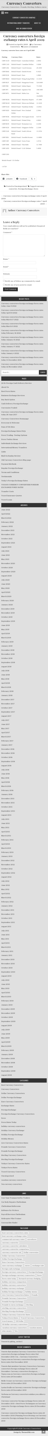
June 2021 (5, 555)
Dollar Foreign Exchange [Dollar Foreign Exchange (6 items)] (12, 1259)
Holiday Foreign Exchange (12, 1135)
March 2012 (6, 898)
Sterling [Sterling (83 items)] (29, 1305)
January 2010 (7, 1005)
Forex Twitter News (9, 439)
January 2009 (7, 1054)
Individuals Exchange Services (13, 443)
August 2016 (6, 766)
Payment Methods (8, 464)
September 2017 (8, 712)
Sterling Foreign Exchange (12, 1159)
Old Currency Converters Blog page (16, 460)
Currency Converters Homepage (24, 17)
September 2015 (8, 811)
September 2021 (8, 543)
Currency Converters (24, 3)
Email (6, 267)
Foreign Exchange (25, 189)
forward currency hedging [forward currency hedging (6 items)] (30, 1279)
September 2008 (8, 1071)
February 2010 (7, 1001)
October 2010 (7, 968)
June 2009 (5, 1034)
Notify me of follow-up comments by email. (22, 281)
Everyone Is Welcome (10, 423)
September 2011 (8, 922)
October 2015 (6, 807)
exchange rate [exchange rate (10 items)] (38, 1266)
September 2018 (8, 662)
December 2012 (7, 860)
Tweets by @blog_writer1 (11, 1342)
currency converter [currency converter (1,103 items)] (10, 1243)
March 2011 (6, 947)
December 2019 (7, 609)
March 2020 (6, 596)
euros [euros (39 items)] (27, 1266)
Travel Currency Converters (13, 1172)
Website (6, 274)
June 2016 (5, 774)
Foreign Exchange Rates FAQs (13, 431)
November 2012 (8, 865)
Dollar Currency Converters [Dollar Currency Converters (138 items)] (13, 1256)
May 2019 (5, 629)
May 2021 (5, 559)
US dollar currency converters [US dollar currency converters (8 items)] (15, 1324)
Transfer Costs (7, 491)
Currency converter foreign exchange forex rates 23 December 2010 (23, 1406)
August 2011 (6, 926)
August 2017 (6, 716)
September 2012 (8, 873)
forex (36, 189)
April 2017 (5, 732)
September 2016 (8, 761)
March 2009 (6, 1046)
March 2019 (6, 638)
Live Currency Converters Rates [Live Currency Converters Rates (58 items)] (15, 1295)
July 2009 (5, 1030)
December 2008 (8, 1058)
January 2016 (6, 794)
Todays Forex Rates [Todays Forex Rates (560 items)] (10, 1318)
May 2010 (5, 988)
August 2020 (6, 576)
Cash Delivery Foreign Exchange (14, 404)
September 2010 (8, 972)
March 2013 (6, 848)
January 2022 (7, 526)
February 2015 (7, 840)
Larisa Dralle (6, 1387)
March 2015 (6, 836)
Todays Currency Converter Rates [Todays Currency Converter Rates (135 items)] (16, 1315)
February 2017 (7, 741)
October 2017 (6, 708)
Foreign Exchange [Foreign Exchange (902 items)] (36, 1272)
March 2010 (6, 997)
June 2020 (5, 584)
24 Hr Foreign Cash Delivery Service (16, 383)
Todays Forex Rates (9, 1168)
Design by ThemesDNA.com (24, 1432)
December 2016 (7, 749)
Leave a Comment (30, 47)
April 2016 (5, 782)
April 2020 (5, 592)
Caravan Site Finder (9, 1223)
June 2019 (5, 625)
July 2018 (5, 671)
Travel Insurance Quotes (11, 496)
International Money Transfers (18, 23)
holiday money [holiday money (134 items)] (31, 1292)
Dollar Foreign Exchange (11, 1097)
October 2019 (6, 617)
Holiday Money (7, 1139)
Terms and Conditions (10, 472)
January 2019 (6, 646)
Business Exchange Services (13, 395)
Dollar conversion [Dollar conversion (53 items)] (31, 1252)
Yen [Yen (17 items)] (16, 1331)
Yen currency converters (11, 1184)
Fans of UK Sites (8, 427)
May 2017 (5, 728)
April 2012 (5, 894)
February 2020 (7, 600)
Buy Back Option (8, 400)
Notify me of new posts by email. (18, 285)
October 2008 (7, 1067)
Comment (7, 232)
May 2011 (5, 939)
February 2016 (7, 790)
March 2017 (6, 737)
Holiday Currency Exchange (12, 1130)
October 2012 (6, 869)
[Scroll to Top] (43, 1431)
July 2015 (5, 819)
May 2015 (5, 827)
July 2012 (5, 881)
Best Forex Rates (8, 391)
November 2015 (8, 803)
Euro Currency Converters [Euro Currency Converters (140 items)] (13, 1262)
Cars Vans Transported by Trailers (15, 1198)
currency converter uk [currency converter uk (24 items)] (11, 1252)
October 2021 (6, 539)
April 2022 (5, 514)
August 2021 (6, 547)
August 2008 (6, 1075)
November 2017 (8, 704)
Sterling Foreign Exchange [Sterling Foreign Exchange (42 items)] (13, 1311)
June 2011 (5, 935)
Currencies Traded (9, 408)
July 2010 (5, 980)
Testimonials (6, 476)
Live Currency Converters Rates (14, 1143)
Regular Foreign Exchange (12, 468)
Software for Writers (10, 1210)
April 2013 (5, 844)
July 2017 (5, 720)
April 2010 (5, 993)
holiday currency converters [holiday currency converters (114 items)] (14, 1285)
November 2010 (8, 964)
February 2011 (7, 951)
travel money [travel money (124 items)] (7, 1321)
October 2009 (7, 1017)
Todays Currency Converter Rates (15, 1164)
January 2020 (7, 605)
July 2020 (5, 580)
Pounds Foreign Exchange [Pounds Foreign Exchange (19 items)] (12, 1302)
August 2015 (6, 815)
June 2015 (5, 823)
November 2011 (7, 914)
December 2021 (7, 530)
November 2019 (8, 613)
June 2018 (5, 675)
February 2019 (7, 642)
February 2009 (7, 1050)
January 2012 (6, 906)
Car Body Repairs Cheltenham (13, 1202)
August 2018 (6, 667)
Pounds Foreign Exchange (12, 1151)
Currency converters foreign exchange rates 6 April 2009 (24, 38)
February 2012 (7, 902)
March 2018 (6, 687)
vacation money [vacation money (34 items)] (35, 1328)
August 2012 (6, 877)
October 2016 (6, 757)
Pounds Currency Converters (13, 1147)
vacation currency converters (13, 1180)
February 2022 (7, 522)
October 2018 (6, 658)
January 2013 (6, 856)
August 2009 (6, 1025)
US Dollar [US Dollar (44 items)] (20, 1321)
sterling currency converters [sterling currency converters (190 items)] (14, 1308)
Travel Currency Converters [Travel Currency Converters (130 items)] (33, 1318)
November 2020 (8, 563)
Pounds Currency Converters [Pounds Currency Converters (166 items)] (14, 1298)
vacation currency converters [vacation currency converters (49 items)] (14, 1328)
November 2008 (8, 1063)
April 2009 (5, 1042)
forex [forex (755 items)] (39, 1275)
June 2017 (5, 724)
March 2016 (6, 786)
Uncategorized (20, 186)
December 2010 (7, 959)
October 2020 (7, 568)
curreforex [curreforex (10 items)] (31, 1239)
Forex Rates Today (9, 1122)
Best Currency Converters (12, 1085)
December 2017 (7, 700)
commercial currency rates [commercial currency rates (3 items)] (13, 1239)
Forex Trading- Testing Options (14, 435)
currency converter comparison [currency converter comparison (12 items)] (15, 1249)
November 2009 (8, 1013)
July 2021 (5, 551)
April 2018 (5, 683)
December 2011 (7, 910)
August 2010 (6, 976)
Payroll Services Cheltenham (13, 1214)
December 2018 (7, 650)
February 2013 (7, 852)
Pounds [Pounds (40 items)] (34, 1295)
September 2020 (8, 572)
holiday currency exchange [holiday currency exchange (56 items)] (13, 1288)
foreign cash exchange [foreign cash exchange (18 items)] (11, 1269)
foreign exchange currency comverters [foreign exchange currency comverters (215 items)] (18, 1275)
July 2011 (5, 931)
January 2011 (6, 955)
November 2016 (8, 753)
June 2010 (5, 984)
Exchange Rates (7, 1106)
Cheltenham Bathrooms (11, 1206)
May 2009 (5, 1038)
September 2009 (8, 1021)
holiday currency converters (13, 1126)
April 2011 (5, 943)
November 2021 (8, 534)
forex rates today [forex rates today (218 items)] (9, 1279)
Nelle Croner (6, 1381)
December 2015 (7, 799)
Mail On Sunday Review (24, 28)
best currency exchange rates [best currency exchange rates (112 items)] (14, 1236)
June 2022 (5, 510)
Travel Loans (6, 500)
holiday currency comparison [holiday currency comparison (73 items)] (14, 1282)
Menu (6, 12)
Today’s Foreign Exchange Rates (14, 481)
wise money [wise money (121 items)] (7, 1331)
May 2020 (5, 588)
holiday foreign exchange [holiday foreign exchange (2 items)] (12, 1292)
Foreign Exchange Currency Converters (17, 1114)
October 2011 (6, 918)
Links (3, 452)
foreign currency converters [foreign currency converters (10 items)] (14, 1272)
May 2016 (5, 778)
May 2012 (5, 889)
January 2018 (6, 695)
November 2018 (8, 654)
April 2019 (5, 633)
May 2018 (5, 679)
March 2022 (6, 518)
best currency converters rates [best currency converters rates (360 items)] (15, 1233)
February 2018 (7, 691)
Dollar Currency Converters (13, 1093)
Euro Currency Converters (12, 1102)
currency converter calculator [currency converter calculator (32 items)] (14, 1246)
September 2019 (8, 621)
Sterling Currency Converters (13, 1155)
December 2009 (8, 1009)
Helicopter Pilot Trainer (11, 1218)
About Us (37, 23)
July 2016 (5, 770)
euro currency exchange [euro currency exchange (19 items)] (12, 1266)
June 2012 (5, 885)
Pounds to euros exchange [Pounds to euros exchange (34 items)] (13, 1305)
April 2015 (5, 832)
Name (6, 259)
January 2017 (6, 745)
